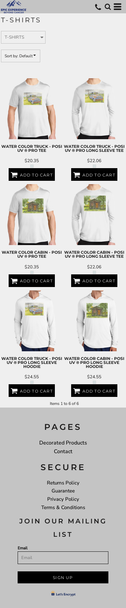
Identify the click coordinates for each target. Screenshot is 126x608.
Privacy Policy (63, 499)
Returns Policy (63, 482)
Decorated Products (63, 443)
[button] (107, 6)
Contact (63, 451)
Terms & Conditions (63, 507)
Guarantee (63, 490)
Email (23, 548)
